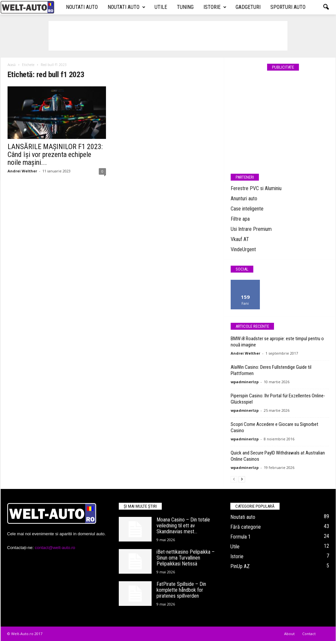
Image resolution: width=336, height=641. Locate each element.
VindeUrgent (243, 249)
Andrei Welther (22, 170)
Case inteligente (247, 209)
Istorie (214, 7)
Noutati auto (82, 7)
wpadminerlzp (245, 381)
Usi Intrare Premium (251, 229)
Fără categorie (245, 527)
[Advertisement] (168, 36)
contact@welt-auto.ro (55, 547)
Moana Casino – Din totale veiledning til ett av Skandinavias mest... (183, 526)
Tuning (185, 7)
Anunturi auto (244, 198)
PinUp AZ (240, 566)
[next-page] (242, 478)
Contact (309, 633)
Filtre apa (240, 219)
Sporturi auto (287, 7)
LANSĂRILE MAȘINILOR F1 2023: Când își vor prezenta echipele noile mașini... (55, 154)
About (289, 633)
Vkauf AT (240, 239)
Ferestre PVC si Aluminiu (256, 188)
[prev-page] (234, 478)
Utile (161, 7)
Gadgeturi (248, 7)
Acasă (12, 64)
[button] (326, 7)
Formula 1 (240, 537)
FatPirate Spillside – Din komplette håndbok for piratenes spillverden (181, 590)
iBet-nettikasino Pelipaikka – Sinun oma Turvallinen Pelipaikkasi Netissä (186, 558)
